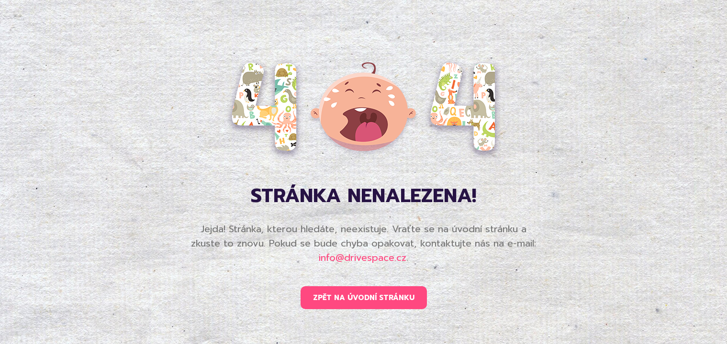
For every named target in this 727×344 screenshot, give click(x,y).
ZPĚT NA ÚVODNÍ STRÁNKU (363, 297)
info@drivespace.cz (362, 257)
